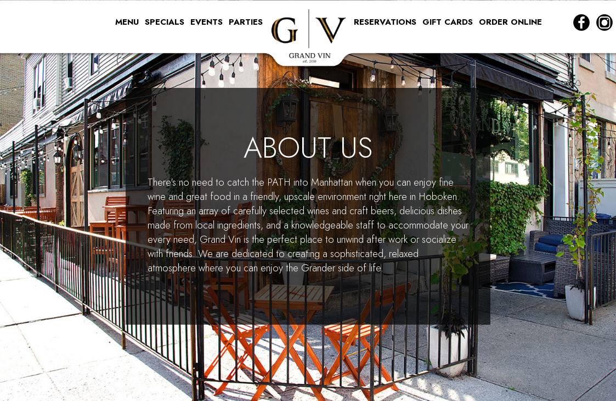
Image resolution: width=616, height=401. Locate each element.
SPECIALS (166, 22)
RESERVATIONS (386, 22)
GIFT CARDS (449, 22)
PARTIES (246, 22)
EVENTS (207, 22)
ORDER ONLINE (510, 22)
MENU (128, 22)
